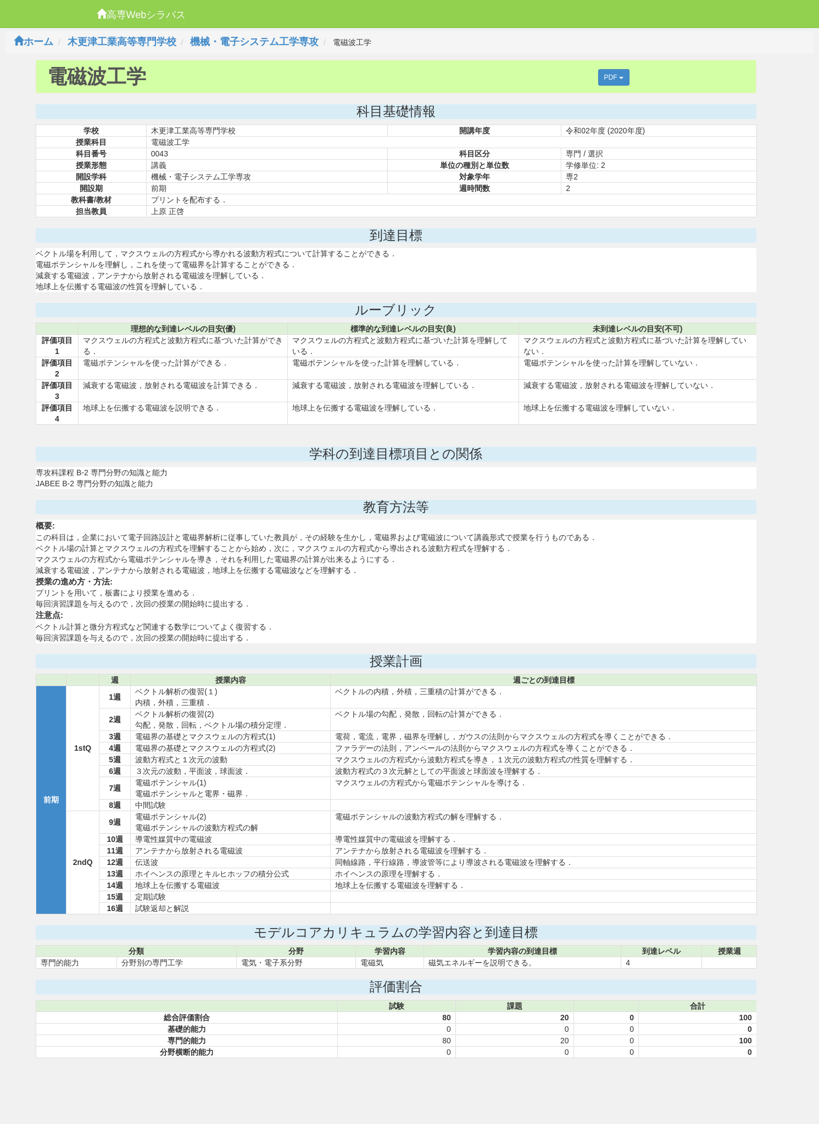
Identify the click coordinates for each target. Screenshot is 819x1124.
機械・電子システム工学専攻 (254, 41)
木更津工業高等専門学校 (122, 41)
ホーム (33, 41)
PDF (613, 77)
